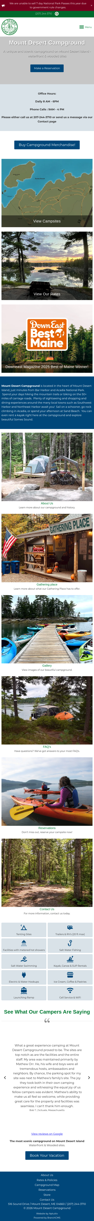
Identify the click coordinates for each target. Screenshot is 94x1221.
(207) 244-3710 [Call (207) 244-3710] (43, 13)
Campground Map (47, 1185)
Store (46, 1195)
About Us (47, 1175)
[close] (91, 5)
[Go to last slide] (5, 1077)
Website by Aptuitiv (47, 1213)
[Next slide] (89, 1077)
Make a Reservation (47, 68)
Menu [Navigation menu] (85, 27)
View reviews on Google (47, 1134)
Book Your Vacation (47, 1155)
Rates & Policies (47, 1180)
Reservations (46, 1189)
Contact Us (47, 1199)
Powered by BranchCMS (47, 1217)
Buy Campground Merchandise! (47, 145)
